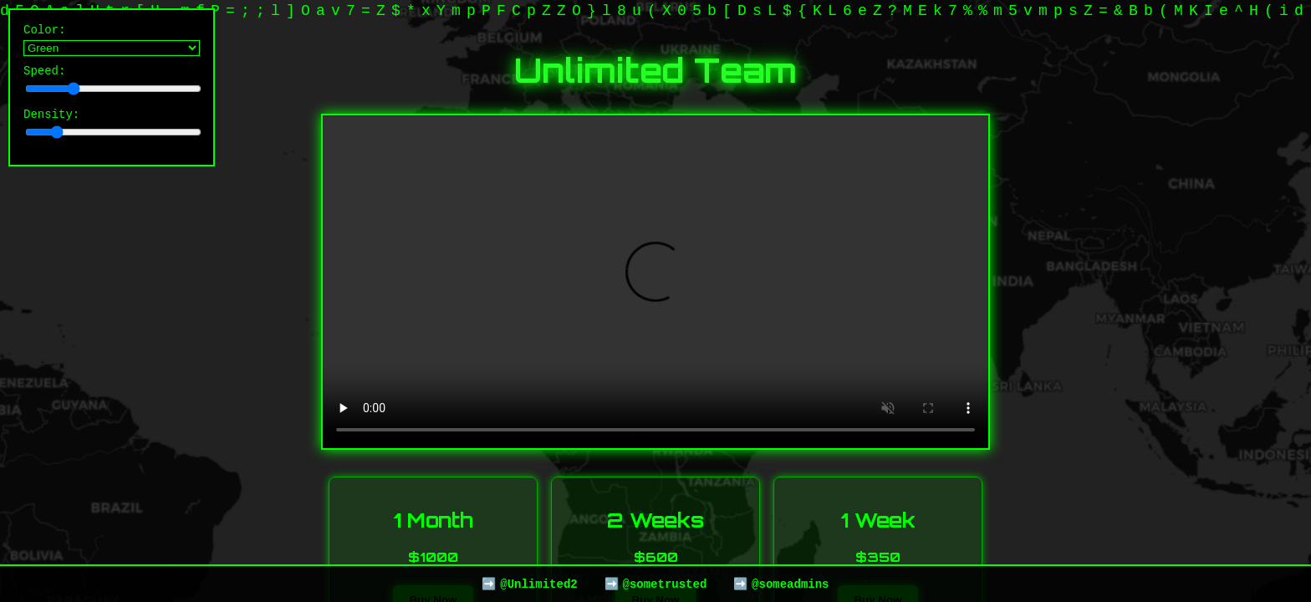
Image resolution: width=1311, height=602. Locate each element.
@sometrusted (664, 583)
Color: (111, 41)
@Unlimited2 (538, 583)
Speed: (111, 84)
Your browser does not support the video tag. (655, 282)
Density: (111, 130)
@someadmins (790, 583)
